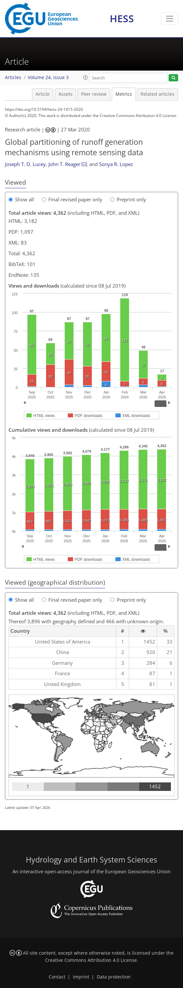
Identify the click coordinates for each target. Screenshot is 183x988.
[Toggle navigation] (169, 18)
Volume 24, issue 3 (48, 77)
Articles (13, 77)
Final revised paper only (72, 199)
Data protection (114, 977)
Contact (57, 977)
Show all (21, 199)
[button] (85, 77)
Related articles (158, 94)
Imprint (81, 977)
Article (43, 94)
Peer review (94, 94)
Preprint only (128, 199)
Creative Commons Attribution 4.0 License (91, 960)
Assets (65, 94)
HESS (122, 18)
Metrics (123, 94)
